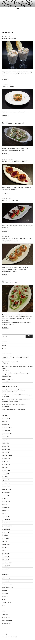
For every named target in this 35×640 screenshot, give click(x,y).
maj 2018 (4, 541)
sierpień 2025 (6, 418)
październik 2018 (6, 526)
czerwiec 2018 (6, 538)
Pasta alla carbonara (7, 379)
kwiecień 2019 (6, 507)
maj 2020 (4, 467)
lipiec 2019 (5, 498)
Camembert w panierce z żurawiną (15, 161)
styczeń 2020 (6, 480)
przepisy (4, 590)
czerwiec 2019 (6, 501)
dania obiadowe (6, 581)
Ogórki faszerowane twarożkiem (14, 123)
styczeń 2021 (5, 446)
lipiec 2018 (5, 535)
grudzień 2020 (6, 449)
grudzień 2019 (6, 483)
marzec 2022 (5, 437)
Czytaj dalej (5, 79)
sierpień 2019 (5, 495)
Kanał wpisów (6, 617)
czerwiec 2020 (6, 464)
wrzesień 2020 (6, 458)
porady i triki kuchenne (8, 587)
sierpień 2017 (5, 569)
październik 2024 (7, 427)
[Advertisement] (17, 19)
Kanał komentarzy (7, 620)
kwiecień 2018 (6, 544)
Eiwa (3, 404)
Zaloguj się (5, 614)
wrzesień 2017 (6, 566)
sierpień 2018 (5, 532)
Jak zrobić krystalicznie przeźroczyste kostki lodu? (15, 357)
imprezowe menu (6, 584)
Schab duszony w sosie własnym (16, 409)
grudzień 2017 (6, 556)
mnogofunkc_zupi (7, 390)
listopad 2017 (5, 559)
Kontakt (4, 348)
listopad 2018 (6, 523)
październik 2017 (6, 563)
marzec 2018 (5, 547)
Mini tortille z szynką (9, 282)
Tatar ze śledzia (8, 87)
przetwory (5, 593)
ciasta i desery (6, 578)
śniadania (4, 596)
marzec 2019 (5, 510)
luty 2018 (4, 550)
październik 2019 (6, 489)
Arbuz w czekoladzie (10, 200)
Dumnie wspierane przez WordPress (9, 636)
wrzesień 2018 (6, 529)
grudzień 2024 (6, 424)
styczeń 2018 (5, 553)
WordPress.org (6, 623)
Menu (17, 8)
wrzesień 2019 (6, 492)
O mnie (4, 345)
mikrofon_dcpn (6, 394)
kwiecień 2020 (6, 470)
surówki (4, 599)
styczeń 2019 (5, 516)
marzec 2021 (5, 443)
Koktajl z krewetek (9, 38)
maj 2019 (4, 504)
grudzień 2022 (6, 430)
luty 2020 (4, 477)
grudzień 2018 (6, 520)
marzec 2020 (5, 473)
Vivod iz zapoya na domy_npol (10, 399)
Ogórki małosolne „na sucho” (10, 362)
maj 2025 (4, 421)
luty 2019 (4, 513)
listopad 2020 (6, 452)
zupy (3, 605)
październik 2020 (7, 455)
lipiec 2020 (5, 461)
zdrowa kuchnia (6, 602)
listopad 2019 (6, 486)
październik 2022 (7, 434)
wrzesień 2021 (6, 440)
